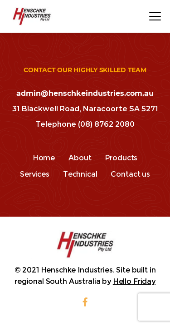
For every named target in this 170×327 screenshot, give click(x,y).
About (79, 158)
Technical (80, 174)
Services (34, 174)
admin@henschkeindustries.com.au (85, 93)
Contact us (130, 174)
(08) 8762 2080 (106, 124)
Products (121, 158)
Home (44, 158)
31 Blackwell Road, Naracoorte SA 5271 (85, 108)
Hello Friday (134, 281)
